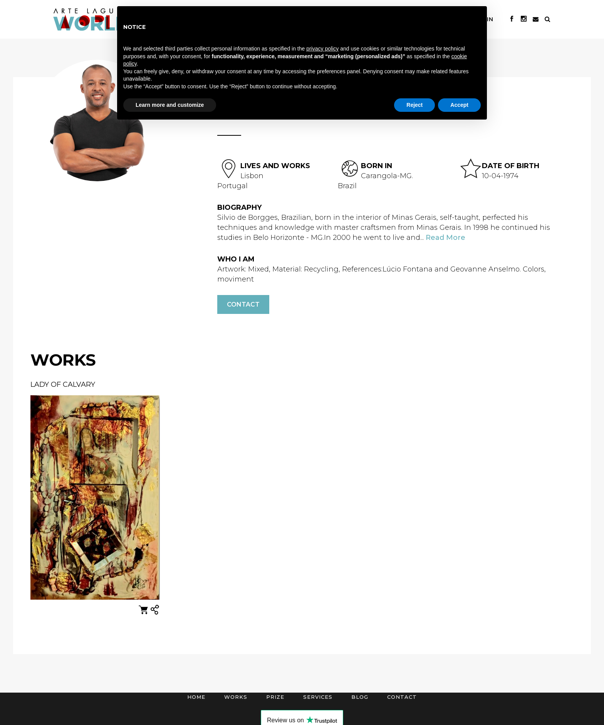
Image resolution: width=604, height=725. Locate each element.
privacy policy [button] (322, 49)
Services (317, 697)
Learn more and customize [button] (170, 105)
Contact (243, 304)
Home (196, 697)
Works (235, 697)
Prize (275, 697)
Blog (359, 697)
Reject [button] (414, 105)
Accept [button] (459, 105)
